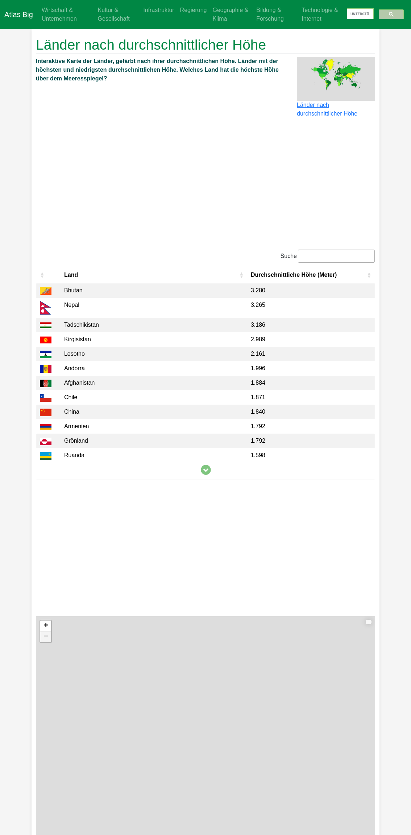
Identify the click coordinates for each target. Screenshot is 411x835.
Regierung (193, 10)
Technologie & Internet (320, 14)
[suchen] (359, 14)
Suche (289, 256)
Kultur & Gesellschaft (114, 14)
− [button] (45, 636)
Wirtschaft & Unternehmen (59, 14)
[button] (42, 275)
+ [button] (45, 626)
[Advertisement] (205, 183)
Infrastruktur (158, 10)
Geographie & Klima (230, 14)
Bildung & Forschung (270, 14)
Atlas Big (18, 14)
